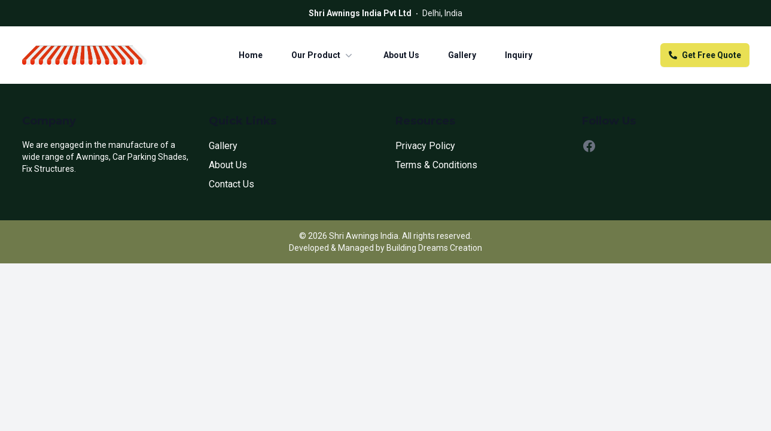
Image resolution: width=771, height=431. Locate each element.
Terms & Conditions (436, 165)
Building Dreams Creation (434, 248)
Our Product (323, 55)
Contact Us (231, 184)
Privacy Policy (425, 145)
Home (251, 55)
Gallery (462, 55)
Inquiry (518, 55)
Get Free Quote (705, 55)
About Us (401, 55)
